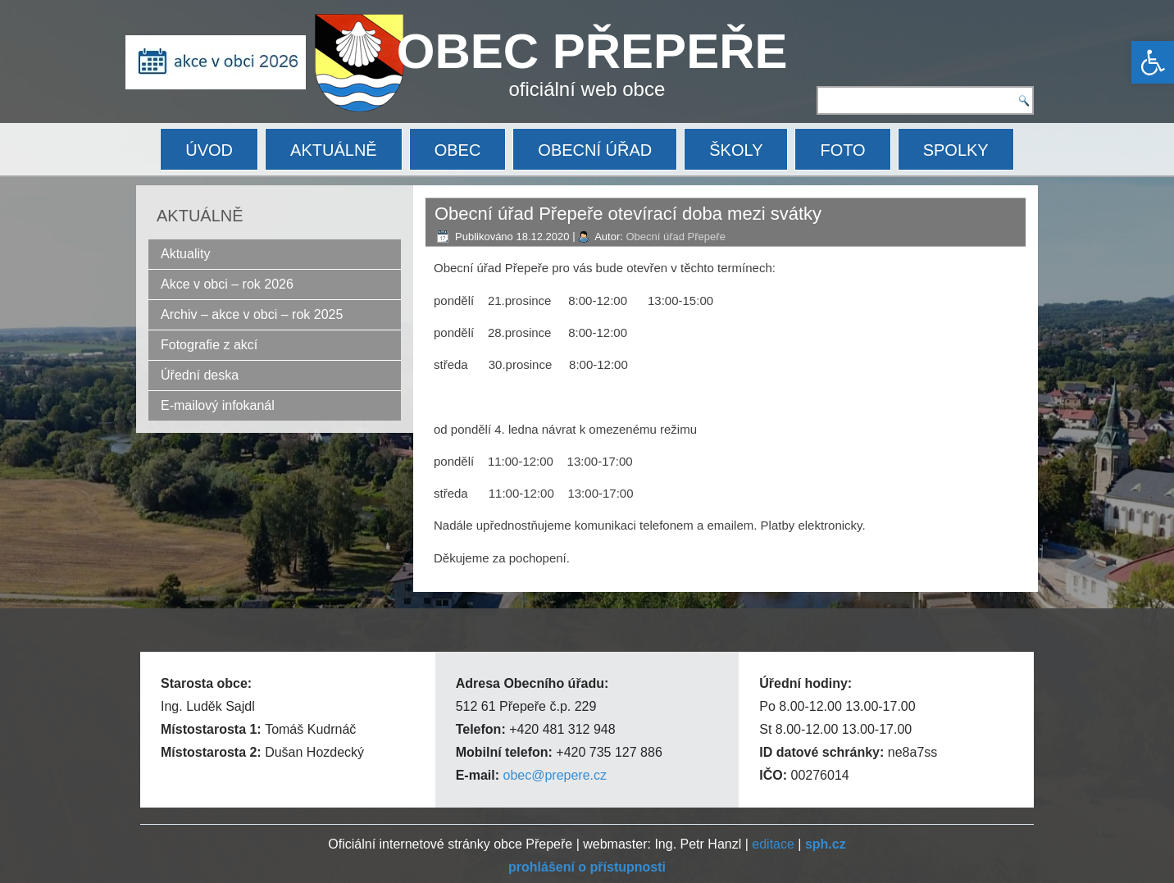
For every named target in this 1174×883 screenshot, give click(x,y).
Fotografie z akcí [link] (209, 345)
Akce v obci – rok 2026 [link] (227, 284)
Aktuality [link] (185, 254)
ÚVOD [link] (209, 150)
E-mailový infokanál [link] (218, 405)
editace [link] (773, 844)
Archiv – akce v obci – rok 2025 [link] (252, 314)
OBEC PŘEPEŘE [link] (592, 51)
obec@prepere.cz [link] (555, 775)
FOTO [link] (842, 150)
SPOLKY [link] (956, 150)
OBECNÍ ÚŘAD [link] (595, 150)
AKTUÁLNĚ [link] (333, 150)
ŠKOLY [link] (735, 150)
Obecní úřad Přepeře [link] (675, 236)
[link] (1152, 62)
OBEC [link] (458, 150)
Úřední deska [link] (200, 375)
